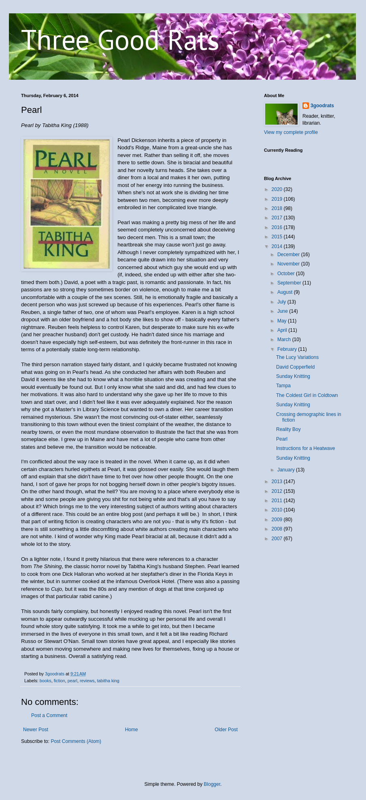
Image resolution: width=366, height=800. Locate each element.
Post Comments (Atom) (76, 741)
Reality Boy (288, 429)
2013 (278, 481)
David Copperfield (295, 367)
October (286, 273)
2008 (278, 529)
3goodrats (322, 105)
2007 (278, 538)
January (286, 470)
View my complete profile (291, 132)
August (285, 292)
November (289, 264)
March (284, 339)
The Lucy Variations (297, 357)
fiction (59, 680)
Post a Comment (49, 715)
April (282, 330)
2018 (278, 208)
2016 (278, 227)
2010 (278, 510)
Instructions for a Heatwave (305, 448)
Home (131, 729)
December (289, 254)
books (45, 680)
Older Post (226, 729)
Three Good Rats (120, 39)
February (287, 349)
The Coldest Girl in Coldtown (307, 395)
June (283, 311)
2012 (278, 491)
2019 (278, 199)
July (282, 302)
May (282, 321)
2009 (278, 519)
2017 (278, 218)
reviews (87, 680)
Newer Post (35, 729)
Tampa (283, 385)
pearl (72, 680)
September (289, 283)
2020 (278, 189)
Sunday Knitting (293, 376)
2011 (278, 500)
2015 (278, 237)
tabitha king (108, 680)
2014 (278, 246)
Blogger (212, 784)
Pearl (281, 439)
